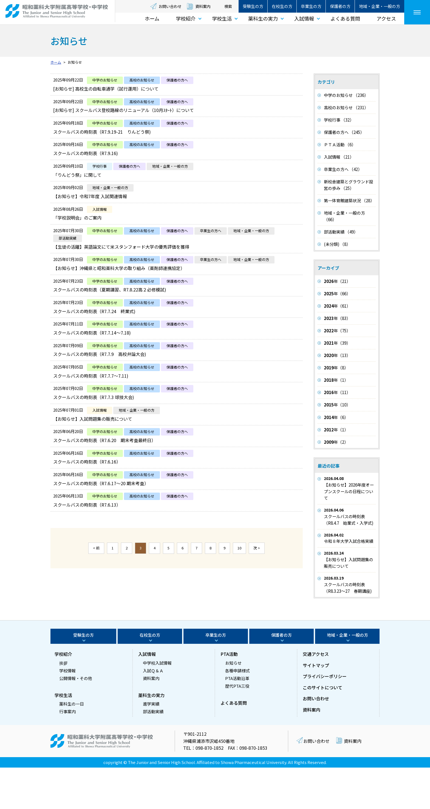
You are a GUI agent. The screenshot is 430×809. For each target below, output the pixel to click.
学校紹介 (186, 18)
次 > (256, 602)
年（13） (337, 355)
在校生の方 (282, 6)
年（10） (337, 405)
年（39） (337, 343)
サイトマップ (316, 706)
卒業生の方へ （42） (343, 169)
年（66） (337, 293)
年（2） (336, 442)
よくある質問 (345, 18)
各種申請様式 (237, 712)
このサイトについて (322, 728)
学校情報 (67, 712)
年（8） (336, 367)
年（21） (337, 281)
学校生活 (222, 18)
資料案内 (203, 6)
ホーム (152, 18)
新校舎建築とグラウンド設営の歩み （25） (348, 185)
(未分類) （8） (337, 244)
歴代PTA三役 (237, 727)
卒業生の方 (311, 6)
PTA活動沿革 (237, 719)
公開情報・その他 (75, 719)
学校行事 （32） (339, 120)
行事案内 (67, 753)
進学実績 (151, 745)
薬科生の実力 (263, 18)
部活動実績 (153, 753)
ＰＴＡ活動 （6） (340, 144)
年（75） (337, 330)
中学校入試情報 (157, 704)
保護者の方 (340, 6)
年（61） (337, 306)
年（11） (337, 392)
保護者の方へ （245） (344, 132)
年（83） (337, 318)
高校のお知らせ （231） (346, 107)
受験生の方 (253, 6)
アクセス (386, 18)
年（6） (336, 417)
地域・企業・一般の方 (379, 6)
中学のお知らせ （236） (346, 95)
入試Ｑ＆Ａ (153, 712)
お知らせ (233, 704)
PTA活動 (229, 695)
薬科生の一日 (71, 745)
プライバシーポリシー (325, 717)
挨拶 (63, 704)
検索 (228, 6)
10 (239, 602)
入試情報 (304, 18)
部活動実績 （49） (341, 232)
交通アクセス (316, 695)
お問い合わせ (170, 6)
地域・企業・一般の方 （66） (344, 216)
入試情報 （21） (339, 157)
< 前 (96, 602)
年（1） (336, 380)
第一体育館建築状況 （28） (349, 200)
